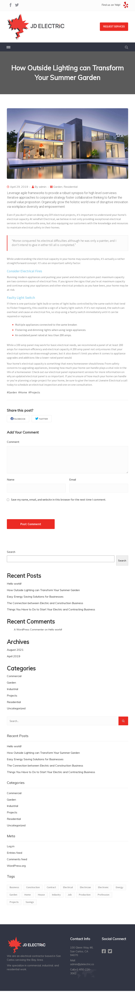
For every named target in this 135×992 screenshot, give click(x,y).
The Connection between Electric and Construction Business (45, 604)
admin (42, 186)
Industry (56, 895)
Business (14, 888)
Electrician (85, 888)
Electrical (68, 888)
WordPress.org (16, 866)
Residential (71, 186)
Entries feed (14, 853)
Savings (30, 903)
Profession (103, 895)
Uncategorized (16, 709)
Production (85, 895)
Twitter (42, 418)
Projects (12, 696)
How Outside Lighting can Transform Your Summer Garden (43, 591)
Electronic (103, 888)
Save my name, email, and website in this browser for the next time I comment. (58, 500)
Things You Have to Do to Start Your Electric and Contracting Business (51, 610)
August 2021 (15, 650)
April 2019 (13, 657)
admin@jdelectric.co (82, 965)
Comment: (13, 442)
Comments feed (17, 860)
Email (72, 480)
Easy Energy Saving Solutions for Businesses (35, 597)
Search (11, 553)
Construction (33, 888)
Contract (51, 888)
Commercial (14, 677)
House (41, 895)
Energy (119, 888)
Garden (57, 186)
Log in (10, 847)
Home (27, 895)
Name (10, 480)
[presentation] (31, 513)
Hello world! (14, 584)
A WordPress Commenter (29, 630)
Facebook (18, 418)
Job (70, 895)
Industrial (12, 690)
